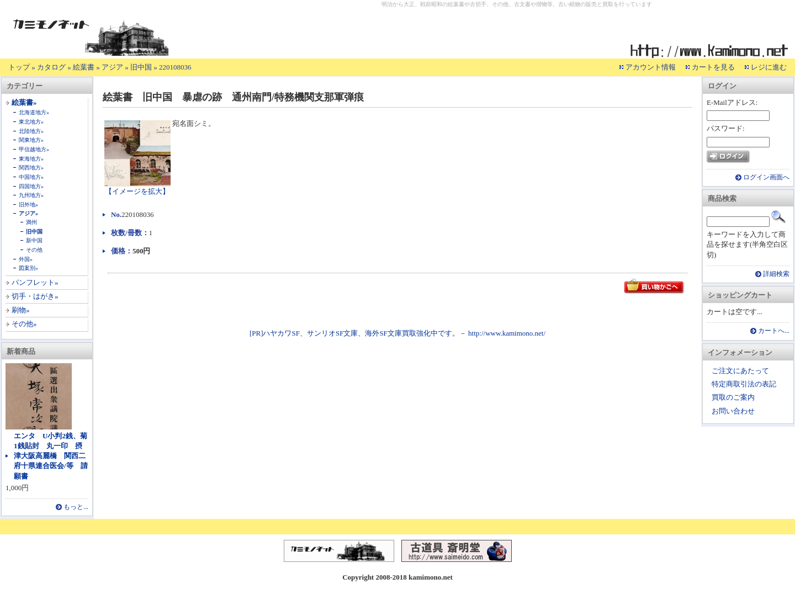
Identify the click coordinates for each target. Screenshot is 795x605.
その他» (24, 324)
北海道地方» (34, 112)
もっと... (75, 507)
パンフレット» (35, 282)
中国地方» (31, 177)
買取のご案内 (733, 397)
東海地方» (31, 159)
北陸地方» (31, 131)
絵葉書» (24, 102)
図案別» (28, 268)
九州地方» (31, 195)
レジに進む (769, 67)
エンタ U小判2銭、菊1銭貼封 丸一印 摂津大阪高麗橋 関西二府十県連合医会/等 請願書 (51, 456)
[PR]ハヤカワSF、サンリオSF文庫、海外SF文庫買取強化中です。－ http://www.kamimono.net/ (397, 333)
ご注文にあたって (740, 371)
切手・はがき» (35, 296)
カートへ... (773, 331)
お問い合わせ (733, 411)
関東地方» (31, 140)
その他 (34, 250)
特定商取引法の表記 (744, 384)
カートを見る (713, 67)
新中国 (34, 240)
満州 (31, 222)
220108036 (175, 67)
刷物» (21, 310)
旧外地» (28, 204)
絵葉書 (83, 67)
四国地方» (31, 186)
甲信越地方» (34, 149)
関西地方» (31, 167)
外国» (26, 259)
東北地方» (31, 122)
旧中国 (141, 67)
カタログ (51, 67)
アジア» (28, 213)
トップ (19, 67)
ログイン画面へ (766, 177)
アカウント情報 (651, 67)
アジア (112, 67)
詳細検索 (776, 274)
